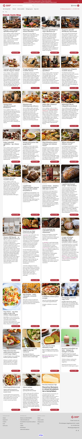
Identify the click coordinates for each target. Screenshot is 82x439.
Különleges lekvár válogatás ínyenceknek (69, 105)
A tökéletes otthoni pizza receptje (50, 297)
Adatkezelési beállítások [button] (24, 429)
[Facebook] (76, 431)
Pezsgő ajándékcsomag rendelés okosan (30, 69)
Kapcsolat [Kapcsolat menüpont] (36, 9)
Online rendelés (41, 419)
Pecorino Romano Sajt (49, 385)
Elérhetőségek (23, 427)
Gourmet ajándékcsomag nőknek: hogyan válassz (11, 69)
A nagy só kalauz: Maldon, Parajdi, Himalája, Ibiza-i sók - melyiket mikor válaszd (69, 239)
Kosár (4, 423)
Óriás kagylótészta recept (11, 387)
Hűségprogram (41, 421)
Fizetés (21, 423)
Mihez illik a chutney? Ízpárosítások (49, 105)
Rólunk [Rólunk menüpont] (14, 9)
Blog (38, 423)
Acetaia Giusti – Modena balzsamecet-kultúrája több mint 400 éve (50, 187)
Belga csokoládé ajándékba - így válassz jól (11, 144)
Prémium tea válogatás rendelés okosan (69, 69)
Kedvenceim (5, 425)
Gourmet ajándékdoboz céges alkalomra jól (50, 30)
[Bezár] (78, 1)
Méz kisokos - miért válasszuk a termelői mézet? (29, 296)
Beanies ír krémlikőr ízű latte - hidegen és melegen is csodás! (70, 350)
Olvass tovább (16, 52)
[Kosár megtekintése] (78, 6)
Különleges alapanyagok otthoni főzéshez (31, 30)
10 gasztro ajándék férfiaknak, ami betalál (69, 30)
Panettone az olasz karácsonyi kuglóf (29, 232)
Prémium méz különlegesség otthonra (30, 105)
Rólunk (39, 417)
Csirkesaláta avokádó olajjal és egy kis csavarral (30, 350)
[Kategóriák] (7, 9)
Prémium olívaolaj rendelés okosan (9, 178)
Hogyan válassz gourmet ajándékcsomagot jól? (11, 30)
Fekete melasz (27, 387)
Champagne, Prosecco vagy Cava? (69, 298)
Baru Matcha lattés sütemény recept (48, 346)
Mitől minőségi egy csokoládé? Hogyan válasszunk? (48, 230)
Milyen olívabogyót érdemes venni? (68, 143)
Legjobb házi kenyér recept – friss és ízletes (69, 185)
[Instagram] (78, 431)
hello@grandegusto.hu (66, 8)
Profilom (4, 421)
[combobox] (23, 5)
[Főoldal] (3, 11)
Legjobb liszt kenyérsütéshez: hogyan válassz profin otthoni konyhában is (31, 188)
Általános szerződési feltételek (26, 417)
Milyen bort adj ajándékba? (47, 69)
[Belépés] (74, 6)
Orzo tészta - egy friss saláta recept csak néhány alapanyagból (10, 313)
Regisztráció (5, 419)
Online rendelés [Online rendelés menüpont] (20, 9)
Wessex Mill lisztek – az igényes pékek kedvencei (11, 238)
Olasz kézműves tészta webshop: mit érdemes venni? (49, 144)
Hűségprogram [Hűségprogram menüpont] (29, 9)
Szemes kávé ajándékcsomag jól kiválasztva (9, 106)
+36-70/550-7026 (76, 8)
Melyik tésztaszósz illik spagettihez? (30, 143)
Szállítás (21, 425)
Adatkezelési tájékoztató (24, 419)
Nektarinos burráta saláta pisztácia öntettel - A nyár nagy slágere (11, 352)
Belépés (4, 417)
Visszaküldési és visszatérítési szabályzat (28, 421)
